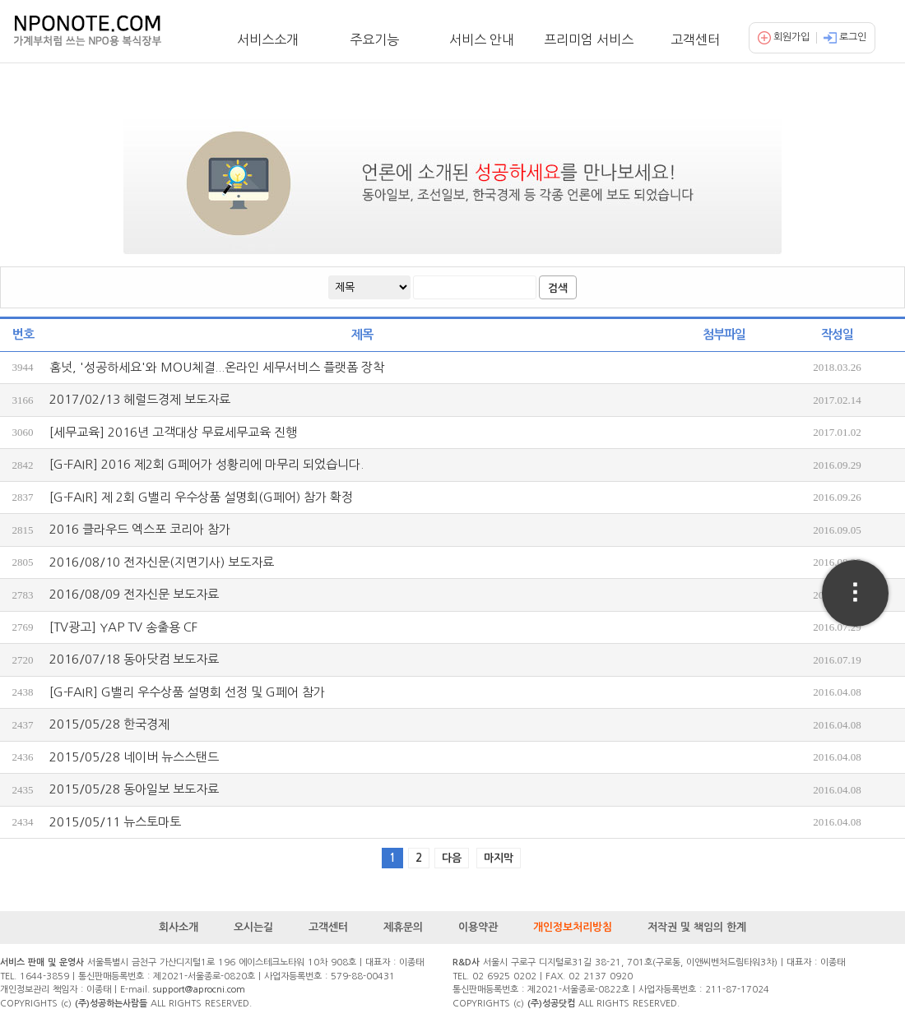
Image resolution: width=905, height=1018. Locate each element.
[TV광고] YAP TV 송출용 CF (123, 627)
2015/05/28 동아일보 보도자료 (134, 789)
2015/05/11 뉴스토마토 (115, 822)
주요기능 (374, 39)
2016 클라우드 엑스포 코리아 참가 (139, 529)
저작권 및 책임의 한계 (696, 927)
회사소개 (178, 927)
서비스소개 (268, 39)
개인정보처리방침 (572, 927)
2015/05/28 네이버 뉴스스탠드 (134, 757)
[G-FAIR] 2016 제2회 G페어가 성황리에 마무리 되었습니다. (206, 464)
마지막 (498, 858)
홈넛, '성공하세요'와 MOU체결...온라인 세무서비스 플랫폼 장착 (216, 367)
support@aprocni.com (199, 989)
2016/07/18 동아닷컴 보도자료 (134, 659)
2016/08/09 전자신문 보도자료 (134, 594)
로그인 (845, 37)
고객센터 (695, 39)
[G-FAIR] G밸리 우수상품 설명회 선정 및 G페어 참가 (187, 692)
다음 (452, 858)
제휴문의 (403, 927)
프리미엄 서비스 (589, 39)
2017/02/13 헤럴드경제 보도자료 (139, 399)
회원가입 (784, 37)
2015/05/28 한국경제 (109, 724)
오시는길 (253, 927)
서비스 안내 (481, 39)
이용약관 (478, 927)
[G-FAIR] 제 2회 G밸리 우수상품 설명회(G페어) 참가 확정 (201, 497)
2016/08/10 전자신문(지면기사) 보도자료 (161, 562)
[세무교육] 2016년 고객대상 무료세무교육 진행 (173, 432)
